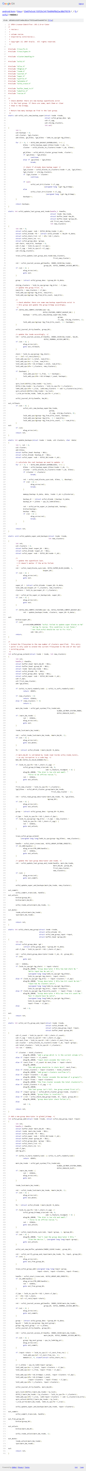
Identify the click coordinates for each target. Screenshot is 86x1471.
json (82, 1467)
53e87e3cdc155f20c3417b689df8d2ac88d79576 (47, 11)
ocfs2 (5, 14)
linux (19, 11)
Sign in (81, 4)
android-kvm (8, 11)
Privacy (20, 1467)
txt (76, 1467)
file (50, 20)
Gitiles (14, 1467)
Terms (27, 1467)
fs (76, 11)
